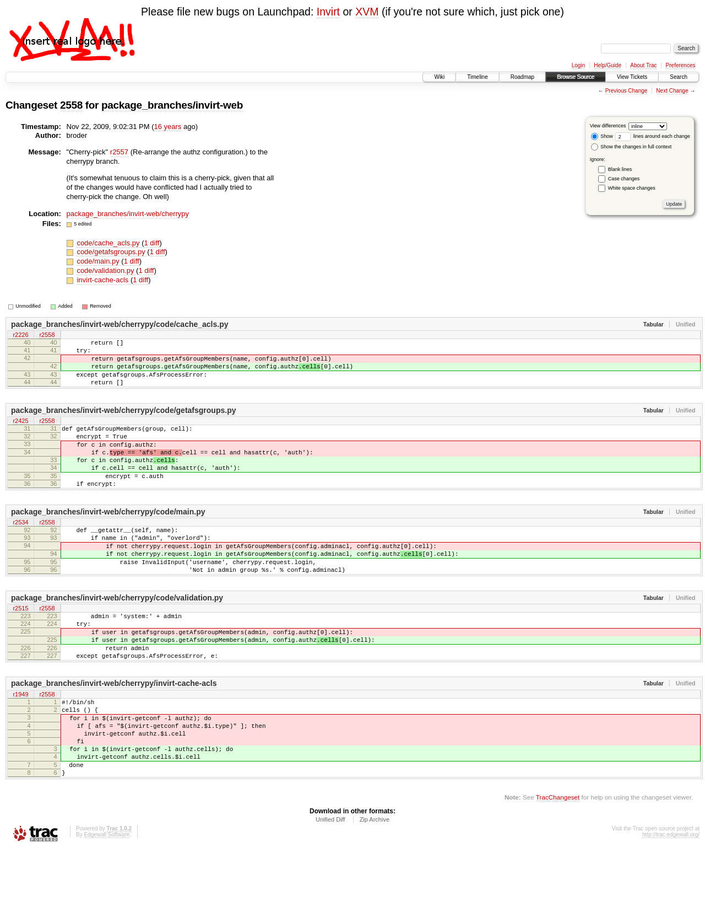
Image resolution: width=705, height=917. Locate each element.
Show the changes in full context (631, 146)
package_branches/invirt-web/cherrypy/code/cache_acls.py (120, 324)
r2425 (20, 433)
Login (578, 65)
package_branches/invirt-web (172, 105)
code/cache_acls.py (109, 243)
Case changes (624, 178)
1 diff (152, 243)
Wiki (439, 77)
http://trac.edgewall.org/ (670, 902)
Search (678, 77)
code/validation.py (106, 270)
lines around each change (652, 136)
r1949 (20, 744)
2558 (71, 105)
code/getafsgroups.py (112, 252)
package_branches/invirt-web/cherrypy (128, 214)
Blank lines (620, 169)
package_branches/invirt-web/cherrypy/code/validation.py (117, 635)
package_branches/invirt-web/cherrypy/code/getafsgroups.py (123, 421)
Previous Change (626, 91)
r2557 (119, 152)
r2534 (20, 549)
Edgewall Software (106, 902)
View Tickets (632, 77)
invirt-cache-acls (104, 280)
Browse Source (575, 77)
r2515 (20, 647)
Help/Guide (607, 65)
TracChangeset (557, 864)
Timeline (477, 77)
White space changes (631, 188)
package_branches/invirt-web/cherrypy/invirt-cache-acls (114, 732)
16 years (167, 126)
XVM (366, 12)
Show (602, 136)
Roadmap (522, 77)
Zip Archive (374, 887)
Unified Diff (330, 887)
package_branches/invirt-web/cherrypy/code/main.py (108, 538)
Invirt (328, 12)
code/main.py (99, 261)
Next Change (672, 91)
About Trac (643, 65)
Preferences (681, 65)
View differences (608, 125)
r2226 (20, 336)
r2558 (47, 336)
